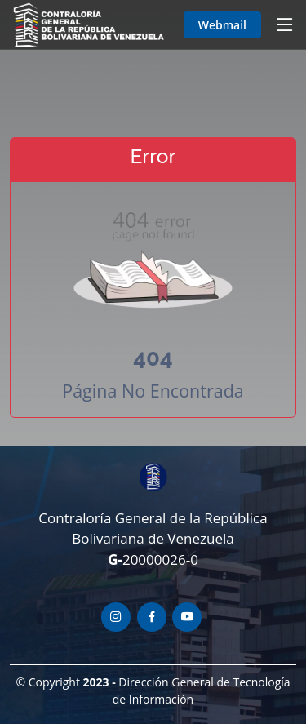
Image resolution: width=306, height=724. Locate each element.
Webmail (222, 25)
